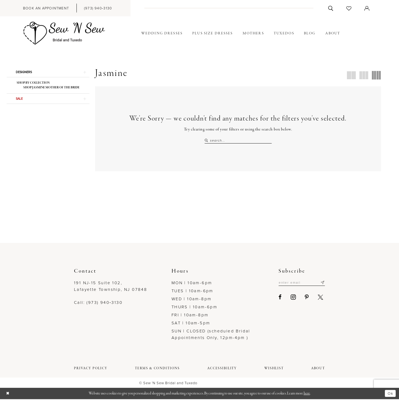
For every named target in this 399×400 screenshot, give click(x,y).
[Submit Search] (207, 140)
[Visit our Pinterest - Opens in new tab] (302, 298)
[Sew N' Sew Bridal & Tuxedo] (64, 33)
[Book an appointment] (46, 8)
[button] (367, 8)
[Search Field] (238, 140)
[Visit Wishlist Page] (349, 8)
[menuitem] (46, 8)
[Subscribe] (322, 284)
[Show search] (331, 8)
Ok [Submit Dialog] (390, 394)
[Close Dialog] (8, 394)
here (307, 394)
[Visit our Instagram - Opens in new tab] (288, 299)
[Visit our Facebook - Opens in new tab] (275, 298)
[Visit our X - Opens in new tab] (316, 298)
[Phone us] (97, 8)
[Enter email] (299, 284)
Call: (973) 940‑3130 (98, 303)
